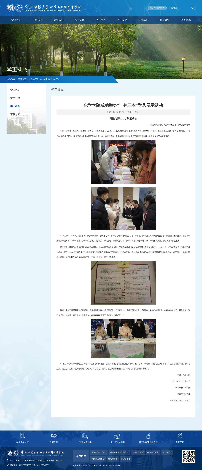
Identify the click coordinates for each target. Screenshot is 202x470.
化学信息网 (166, 452)
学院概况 (37, 19)
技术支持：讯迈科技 (111, 465)
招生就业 (164, 19)
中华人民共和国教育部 (119, 452)
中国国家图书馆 (97, 459)
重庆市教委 (112, 459)
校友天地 (186, 19)
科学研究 (122, 19)
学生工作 (143, 19)
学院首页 (16, 19)
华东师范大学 (137, 452)
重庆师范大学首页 (157, 8)
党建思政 (80, 19)
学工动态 (47, 79)
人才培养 (101, 19)
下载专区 (16, 115)
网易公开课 (126, 459)
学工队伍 (16, 90)
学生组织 (16, 98)
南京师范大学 (152, 452)
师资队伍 (58, 19)
